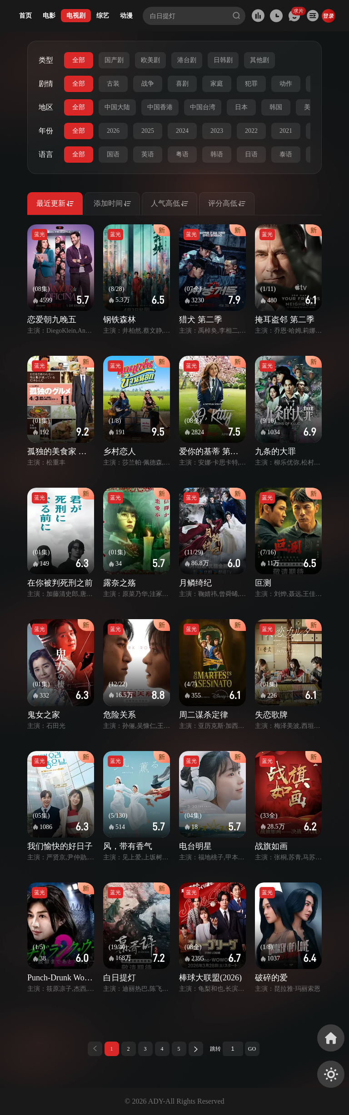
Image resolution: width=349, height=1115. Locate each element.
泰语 (285, 154)
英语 (147, 154)
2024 (182, 130)
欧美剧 (150, 60)
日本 (241, 107)
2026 (113, 130)
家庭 (216, 83)
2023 (216, 130)
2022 (251, 130)
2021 (285, 130)
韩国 (275, 107)
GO (252, 1049)
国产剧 (114, 60)
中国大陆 (117, 107)
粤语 (182, 154)
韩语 (216, 154)
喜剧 (182, 83)
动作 (285, 83)
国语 (113, 154)
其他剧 (259, 60)
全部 (78, 60)
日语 (251, 154)
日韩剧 (223, 60)
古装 (113, 83)
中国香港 (160, 107)
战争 (147, 83)
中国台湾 (202, 107)
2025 (147, 130)
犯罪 (251, 83)
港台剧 (186, 60)
